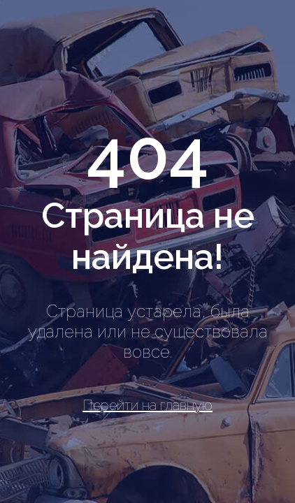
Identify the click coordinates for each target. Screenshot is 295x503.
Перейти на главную (147, 405)
